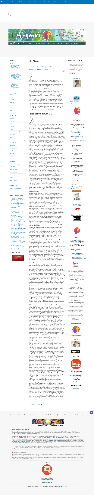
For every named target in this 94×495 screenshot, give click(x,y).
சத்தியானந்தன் (14, 84)
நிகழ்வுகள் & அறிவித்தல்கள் (15, 131)
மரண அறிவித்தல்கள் (14, 169)
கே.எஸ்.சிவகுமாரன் (15, 74)
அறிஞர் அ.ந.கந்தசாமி (14, 148)
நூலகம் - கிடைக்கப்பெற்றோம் (16, 188)
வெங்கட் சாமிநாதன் (15, 73)
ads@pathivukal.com (79, 136)
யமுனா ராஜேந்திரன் (15, 68)
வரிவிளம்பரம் (12, 107)
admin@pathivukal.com (81, 140)
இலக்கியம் (34, 1)
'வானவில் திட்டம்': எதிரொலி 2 (46, 66)
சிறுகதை (39, 1)
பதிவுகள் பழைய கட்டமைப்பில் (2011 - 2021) (17, 93)
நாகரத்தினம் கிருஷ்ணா (16, 83)
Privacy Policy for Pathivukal (16, 190)
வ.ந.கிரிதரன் (65, 1)
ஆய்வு (55, 1)
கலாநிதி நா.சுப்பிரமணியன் (16, 79)
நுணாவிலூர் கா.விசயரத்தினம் (17, 75)
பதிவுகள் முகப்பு (22, 1)
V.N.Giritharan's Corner (77, 189)
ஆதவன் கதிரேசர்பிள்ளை (16, 65)
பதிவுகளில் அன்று (13, 142)
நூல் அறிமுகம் (13, 134)
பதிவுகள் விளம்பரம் (14, 166)
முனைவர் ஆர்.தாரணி (15, 76)
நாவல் (59, 1)
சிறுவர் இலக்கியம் (13, 158)
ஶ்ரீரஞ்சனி (14, 89)
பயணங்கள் (12, 161)
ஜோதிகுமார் (14, 66)
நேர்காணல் (12, 113)
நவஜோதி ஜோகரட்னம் (15, 88)
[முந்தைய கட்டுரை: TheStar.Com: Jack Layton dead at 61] (32, 404)
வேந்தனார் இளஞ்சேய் (15, 87)
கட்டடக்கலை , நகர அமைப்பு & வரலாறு (17, 139)
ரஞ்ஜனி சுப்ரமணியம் (15, 85)
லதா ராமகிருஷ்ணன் (15, 77)
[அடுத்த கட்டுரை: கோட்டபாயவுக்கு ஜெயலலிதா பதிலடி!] (40, 404)
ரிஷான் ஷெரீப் (14, 82)
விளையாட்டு (12, 102)
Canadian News (13, 185)
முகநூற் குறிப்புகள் (13, 180)
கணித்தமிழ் (12, 153)
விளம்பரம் (12, 105)
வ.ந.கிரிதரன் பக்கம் (76, 78)
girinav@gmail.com (78, 131)
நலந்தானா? (12, 182)
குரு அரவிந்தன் (14, 78)
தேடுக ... (10, 10)
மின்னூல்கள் (12, 145)
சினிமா (11, 177)
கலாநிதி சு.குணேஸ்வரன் (16, 80)
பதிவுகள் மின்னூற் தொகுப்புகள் (16, 164)
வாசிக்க (76, 222)
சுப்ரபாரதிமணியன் (15, 70)
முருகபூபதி (14, 69)
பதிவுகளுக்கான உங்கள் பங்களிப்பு (76, 314)
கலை (11, 137)
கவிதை (44, 1)
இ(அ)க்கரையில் (13, 115)
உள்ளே (76, 102)
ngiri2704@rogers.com (23, 442)
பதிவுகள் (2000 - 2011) (15, 96)
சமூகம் (11, 156)
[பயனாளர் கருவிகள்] (63, 71)
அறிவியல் (12, 126)
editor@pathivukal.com (77, 132)
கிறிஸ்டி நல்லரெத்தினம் (16, 67)
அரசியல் (28, 1)
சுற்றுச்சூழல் (12, 99)
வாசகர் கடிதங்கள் (13, 172)
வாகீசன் (13, 86)
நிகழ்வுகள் (50, 1)
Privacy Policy (64, 486)
